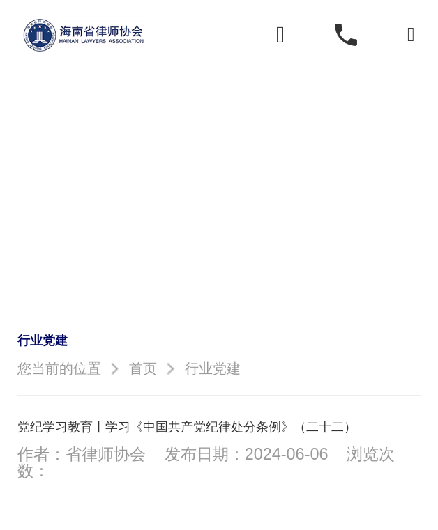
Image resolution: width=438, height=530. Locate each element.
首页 (143, 368)
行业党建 (213, 368)
